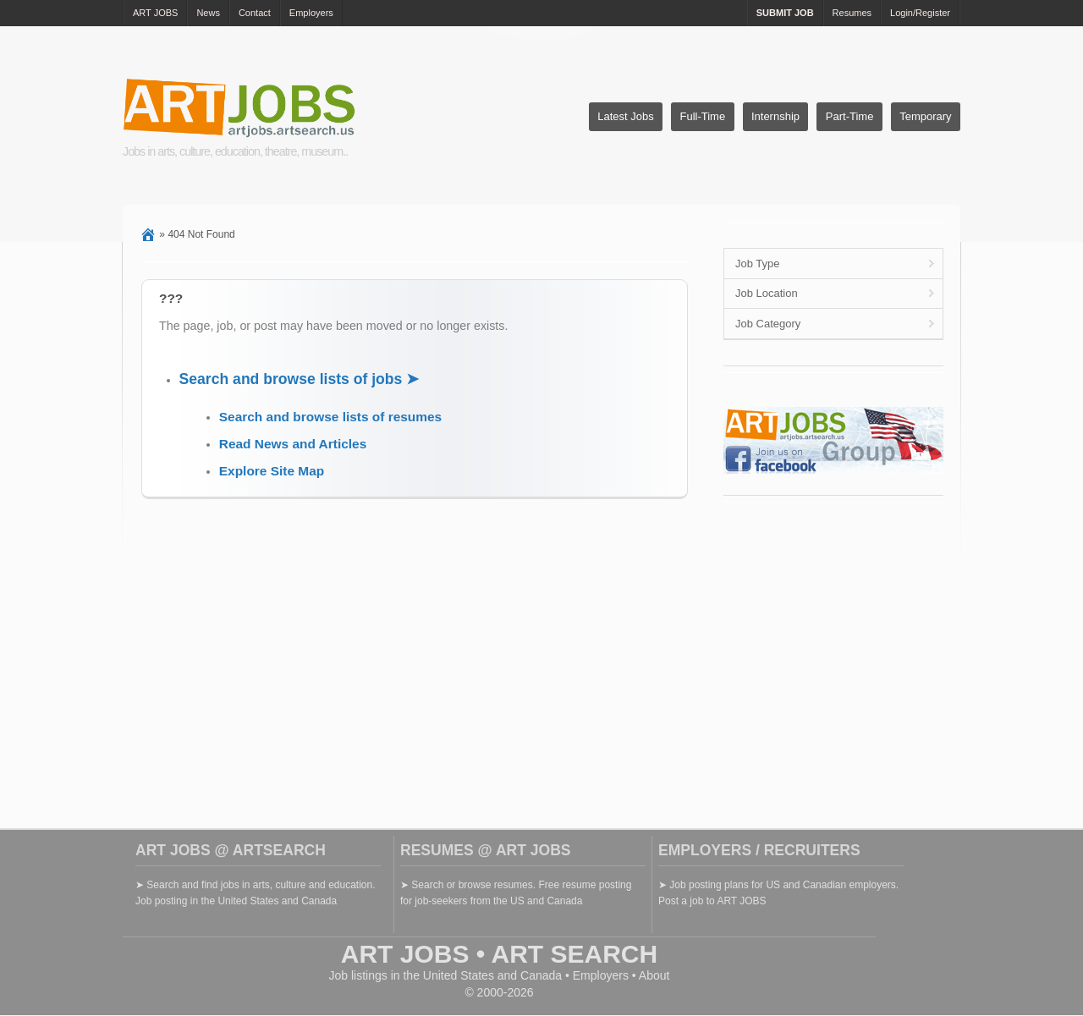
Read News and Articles (292, 444)
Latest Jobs (625, 116)
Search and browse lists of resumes (330, 416)
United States (458, 975)
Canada (541, 975)
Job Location (766, 293)
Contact (255, 13)
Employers (311, 13)
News (208, 13)
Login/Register (920, 13)
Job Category (767, 323)
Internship (775, 116)
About (654, 975)
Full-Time (702, 116)
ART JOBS (155, 13)
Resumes (852, 13)
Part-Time (850, 116)
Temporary (925, 116)
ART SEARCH (575, 954)
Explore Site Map (271, 471)
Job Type (757, 263)
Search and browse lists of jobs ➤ (299, 379)
